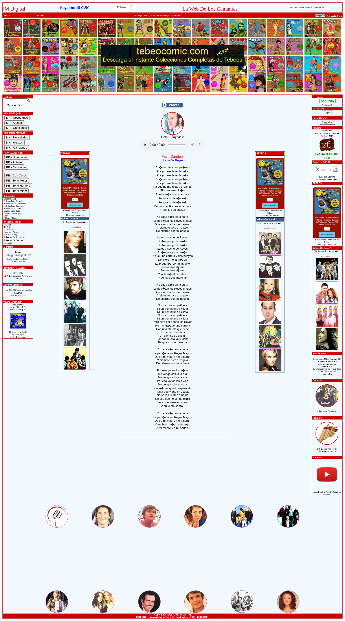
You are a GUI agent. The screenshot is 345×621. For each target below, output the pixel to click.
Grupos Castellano (11, 211)
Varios (6, 215)
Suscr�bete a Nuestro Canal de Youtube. (327, 491)
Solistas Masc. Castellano (14, 203)
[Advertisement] (172, 474)
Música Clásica (10, 218)
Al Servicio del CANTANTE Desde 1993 (307, 7)
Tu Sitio (7, 227)
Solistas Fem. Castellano (14, 201)
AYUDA (40, 15)
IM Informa (8, 229)
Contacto (7, 243)
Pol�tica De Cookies (13, 240)
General (7, 224)
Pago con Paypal (10, 232)
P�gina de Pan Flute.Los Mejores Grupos (327, 448)
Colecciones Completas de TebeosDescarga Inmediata (75, 211)
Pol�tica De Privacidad (14, 237)
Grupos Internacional (12, 213)
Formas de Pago (10, 234)
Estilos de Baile (10, 199)
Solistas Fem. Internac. (13, 206)
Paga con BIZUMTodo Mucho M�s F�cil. (327, 177)
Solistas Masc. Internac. (13, 208)
